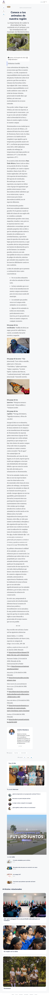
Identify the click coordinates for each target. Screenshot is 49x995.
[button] (42, 2)
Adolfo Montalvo (23, 730)
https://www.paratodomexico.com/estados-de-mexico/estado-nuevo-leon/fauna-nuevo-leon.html (18, 708)
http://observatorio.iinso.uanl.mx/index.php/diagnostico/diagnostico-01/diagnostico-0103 (18, 694)
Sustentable (23, 752)
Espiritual (16, 752)
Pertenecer (7, 988)
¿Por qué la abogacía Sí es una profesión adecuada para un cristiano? (22, 919)
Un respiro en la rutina (11, 951)
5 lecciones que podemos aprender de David (24, 881)
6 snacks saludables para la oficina (21, 860)
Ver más (20, 746)
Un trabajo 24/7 (17, 874)
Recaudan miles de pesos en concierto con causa (25, 867)
